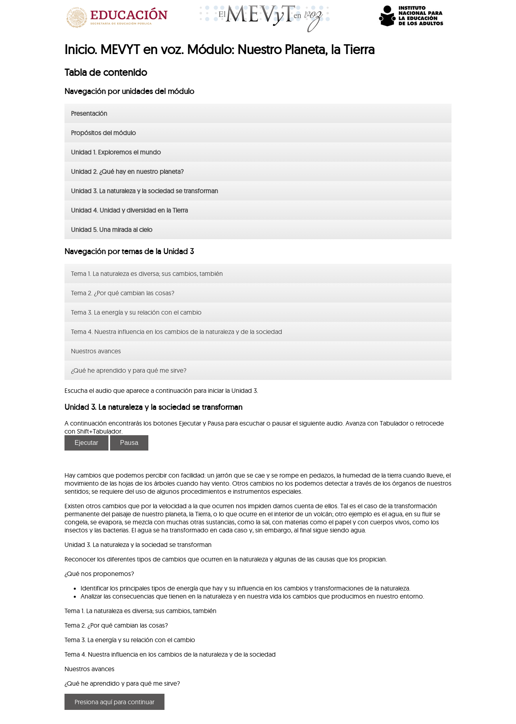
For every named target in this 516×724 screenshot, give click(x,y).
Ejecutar (86, 442)
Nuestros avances (96, 351)
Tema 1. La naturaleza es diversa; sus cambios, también (147, 273)
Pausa (129, 442)
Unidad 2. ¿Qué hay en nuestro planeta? (127, 171)
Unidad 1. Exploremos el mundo (116, 152)
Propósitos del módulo (103, 133)
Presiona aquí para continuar (114, 702)
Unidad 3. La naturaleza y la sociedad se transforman (144, 191)
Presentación (89, 113)
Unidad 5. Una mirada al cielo (111, 229)
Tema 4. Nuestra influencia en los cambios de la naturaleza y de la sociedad (176, 332)
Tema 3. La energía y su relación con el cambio (136, 312)
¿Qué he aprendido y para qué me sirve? (128, 370)
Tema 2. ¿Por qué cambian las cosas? (122, 293)
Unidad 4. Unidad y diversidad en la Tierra (129, 210)
